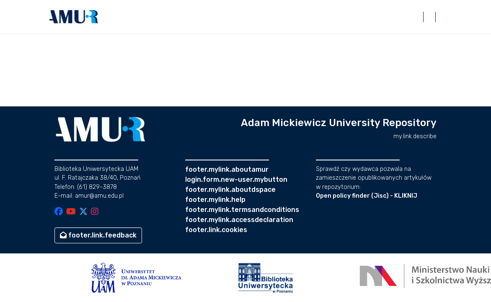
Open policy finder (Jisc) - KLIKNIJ (366, 195)
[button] (73, 16)
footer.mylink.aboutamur (227, 169)
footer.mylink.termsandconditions (242, 210)
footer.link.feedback (98, 235)
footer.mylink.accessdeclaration (239, 220)
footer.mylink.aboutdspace (230, 190)
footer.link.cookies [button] (216, 230)
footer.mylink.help (215, 200)
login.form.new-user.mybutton (236, 179)
